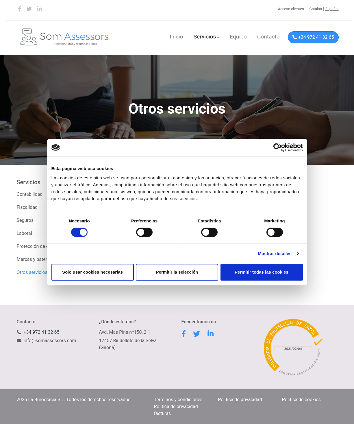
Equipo (238, 36)
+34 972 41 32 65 (313, 37)
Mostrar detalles (275, 253)
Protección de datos (37, 246)
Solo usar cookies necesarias (92, 272)
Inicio (176, 36)
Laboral (24, 233)
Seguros (25, 220)
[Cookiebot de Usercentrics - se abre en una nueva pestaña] (277, 147)
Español (332, 9)
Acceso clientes (291, 9)
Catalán (315, 9)
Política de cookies (301, 399)
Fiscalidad (27, 207)
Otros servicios (32, 272)
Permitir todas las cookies (261, 272)
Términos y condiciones (178, 399)
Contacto (268, 36)
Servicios (207, 36)
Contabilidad (30, 194)
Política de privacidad (240, 399)
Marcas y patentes (36, 259)
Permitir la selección (177, 272)
